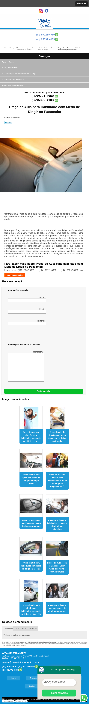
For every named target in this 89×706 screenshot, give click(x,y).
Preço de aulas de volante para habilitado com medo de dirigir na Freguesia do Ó (57, 481)
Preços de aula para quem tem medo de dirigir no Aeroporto (57, 608)
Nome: (26, 299)
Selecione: (9, 628)
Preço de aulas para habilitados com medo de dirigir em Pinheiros (57, 524)
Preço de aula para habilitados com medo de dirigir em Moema (31, 566)
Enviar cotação (43, 391)
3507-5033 (12, 666)
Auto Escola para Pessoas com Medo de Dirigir (19, 74)
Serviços (44, 56)
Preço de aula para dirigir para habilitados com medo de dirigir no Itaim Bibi (31, 609)
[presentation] (25, 335)
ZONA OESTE (21, 628)
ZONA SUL (33, 628)
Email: (26, 311)
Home (13, 678)
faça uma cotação (15, 275)
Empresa (33, 678)
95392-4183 (48, 39)
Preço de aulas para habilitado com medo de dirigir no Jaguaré (31, 523)
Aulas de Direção (8, 62)
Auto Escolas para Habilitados (13, 79)
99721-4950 (48, 34)
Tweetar (8, 122)
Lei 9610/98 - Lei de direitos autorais (14, 645)
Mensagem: (26, 366)
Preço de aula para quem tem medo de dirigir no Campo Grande (31, 479)
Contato (32, 686)
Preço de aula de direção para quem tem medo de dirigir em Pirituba (57, 436)
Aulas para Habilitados (10, 68)
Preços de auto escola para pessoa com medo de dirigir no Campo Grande (57, 567)
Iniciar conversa (59, 693)
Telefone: (26, 322)
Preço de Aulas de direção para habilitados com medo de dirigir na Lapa (31, 436)
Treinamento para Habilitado (12, 85)
